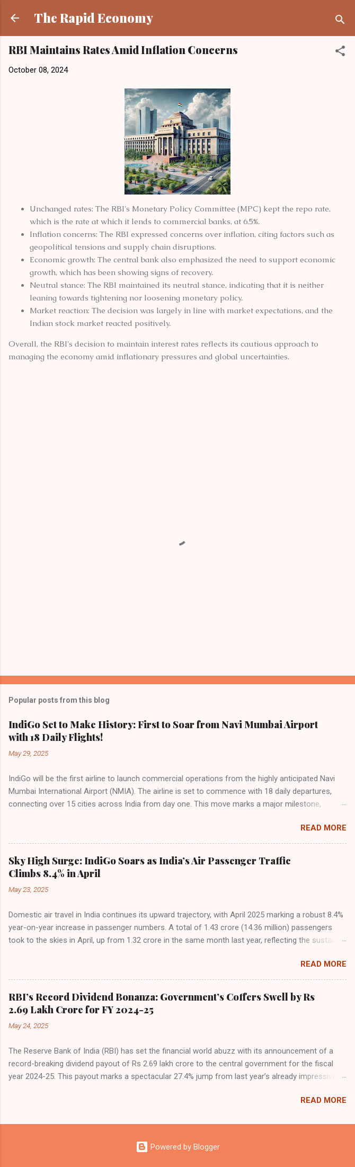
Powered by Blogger (178, 1147)
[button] (340, 53)
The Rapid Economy (93, 18)
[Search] (340, 21)
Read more (323, 828)
